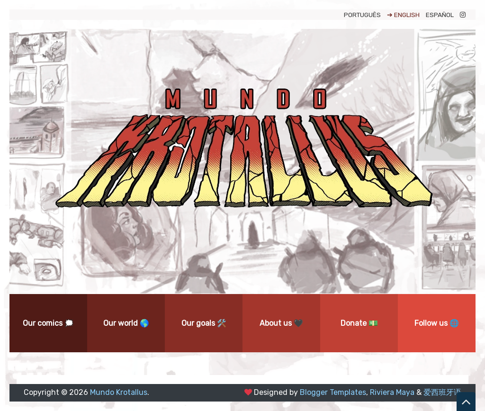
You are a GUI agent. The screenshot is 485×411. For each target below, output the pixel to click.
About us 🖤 (281, 323)
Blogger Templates (333, 392)
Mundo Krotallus (118, 392)
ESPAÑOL (440, 14)
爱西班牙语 (442, 392)
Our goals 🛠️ (203, 323)
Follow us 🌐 (436, 323)
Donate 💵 (359, 323)
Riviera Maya (392, 392)
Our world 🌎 (126, 323)
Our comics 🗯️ (48, 323)
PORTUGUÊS (362, 14)
